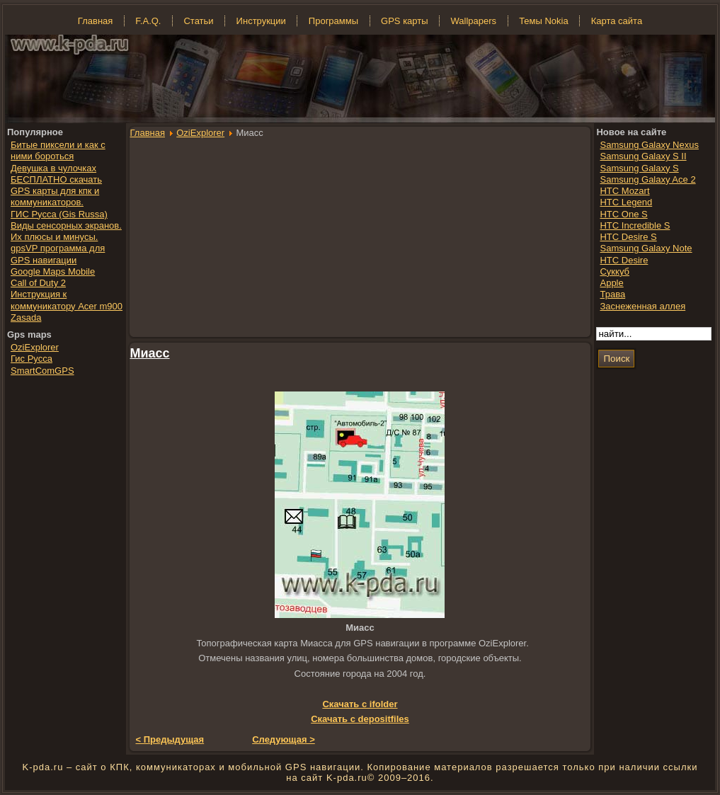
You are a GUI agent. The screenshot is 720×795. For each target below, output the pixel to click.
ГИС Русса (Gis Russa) (59, 214)
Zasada (26, 317)
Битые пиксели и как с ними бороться (58, 150)
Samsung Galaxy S (639, 168)
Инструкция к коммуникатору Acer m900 (66, 300)
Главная (147, 132)
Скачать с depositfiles (360, 719)
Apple (611, 283)
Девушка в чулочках (53, 168)
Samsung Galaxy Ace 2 (647, 179)
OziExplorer (200, 132)
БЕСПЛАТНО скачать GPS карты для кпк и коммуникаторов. (56, 191)
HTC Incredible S (635, 225)
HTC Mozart (624, 190)
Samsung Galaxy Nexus (649, 144)
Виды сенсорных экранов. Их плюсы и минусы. (66, 231)
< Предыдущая (170, 739)
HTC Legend (626, 202)
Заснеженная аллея (642, 306)
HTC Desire (624, 260)
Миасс (150, 353)
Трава (612, 294)
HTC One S (623, 214)
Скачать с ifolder (359, 704)
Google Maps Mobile (53, 271)
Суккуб (614, 271)
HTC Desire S (628, 236)
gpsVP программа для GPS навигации (58, 254)
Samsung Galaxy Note (646, 248)
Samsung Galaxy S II (643, 156)
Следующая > (283, 739)
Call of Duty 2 (38, 283)
